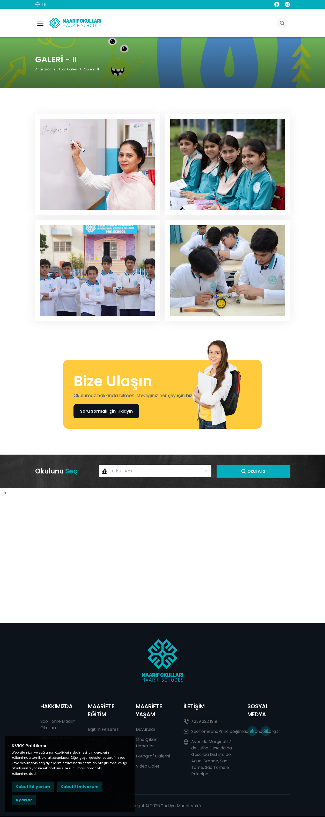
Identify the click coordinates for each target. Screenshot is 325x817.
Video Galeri (148, 766)
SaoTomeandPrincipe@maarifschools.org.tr (210, 732)
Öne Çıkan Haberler (146, 743)
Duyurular (146, 730)
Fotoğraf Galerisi (153, 756)
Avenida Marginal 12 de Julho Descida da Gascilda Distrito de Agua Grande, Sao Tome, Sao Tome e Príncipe (207, 758)
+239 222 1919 (200, 722)
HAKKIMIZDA (56, 706)
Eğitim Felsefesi (103, 730)
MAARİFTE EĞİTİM (101, 710)
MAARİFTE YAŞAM (149, 710)
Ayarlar (24, 800)
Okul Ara (253, 471)
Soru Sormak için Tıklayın (106, 411)
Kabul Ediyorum (33, 786)
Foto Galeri (68, 69)
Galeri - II (91, 69)
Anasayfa (43, 69)
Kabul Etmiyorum (80, 786)
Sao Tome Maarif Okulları (57, 725)
